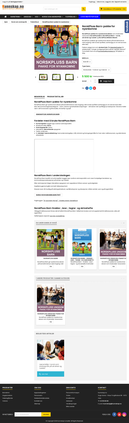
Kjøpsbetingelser (40, 393)
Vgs (36, 17)
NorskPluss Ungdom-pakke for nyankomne (113, 259)
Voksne (5, 401)
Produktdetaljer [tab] (55, 96)
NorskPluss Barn (51, 258)
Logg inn (108, 2)
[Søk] (64, 9)
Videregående (7, 398)
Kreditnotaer (70, 398)
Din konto (71, 387)
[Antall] (91, 81)
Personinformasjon (72, 393)
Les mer (43, 374)
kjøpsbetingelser (116, 47)
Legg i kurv (106, 81)
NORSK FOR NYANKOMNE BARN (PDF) (48, 195)
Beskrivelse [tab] (39, 96)
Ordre (68, 395)
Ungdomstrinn (7, 395)
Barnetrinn (15, 17)
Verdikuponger (71, 404)
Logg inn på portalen (89, 17)
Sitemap (37, 404)
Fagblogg (92, 2)
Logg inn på (12, 2)
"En (44, 201)
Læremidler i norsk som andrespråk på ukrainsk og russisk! (50, 366)
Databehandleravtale (41, 398)
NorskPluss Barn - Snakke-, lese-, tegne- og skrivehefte (82, 259)
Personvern (38, 395)
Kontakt (102, 387)
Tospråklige (70, 17)
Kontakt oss (38, 401)
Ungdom (27, 17)
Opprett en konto (120, 2)
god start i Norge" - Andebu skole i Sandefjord (62, 201)
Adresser (69, 401)
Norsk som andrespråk (51, 17)
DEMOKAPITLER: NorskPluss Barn (47, 114)
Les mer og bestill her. (57, 216)
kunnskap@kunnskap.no (106, 51)
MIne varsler (70, 406)
